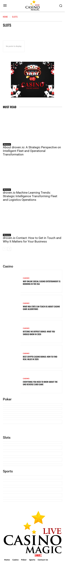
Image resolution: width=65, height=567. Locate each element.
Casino (26, 278)
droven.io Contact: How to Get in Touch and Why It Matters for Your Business (32, 239)
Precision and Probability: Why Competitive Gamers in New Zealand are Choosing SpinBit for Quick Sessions (32, 483)
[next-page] (9, 249)
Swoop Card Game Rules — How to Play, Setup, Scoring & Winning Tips (32, 413)
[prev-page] (4, 249)
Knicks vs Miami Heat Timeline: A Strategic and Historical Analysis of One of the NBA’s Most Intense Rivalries (32, 495)
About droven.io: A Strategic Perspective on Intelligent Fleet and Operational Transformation (32, 151)
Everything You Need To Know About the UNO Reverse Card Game (40, 383)
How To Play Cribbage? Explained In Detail (21, 408)
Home (5, 16)
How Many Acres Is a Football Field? (18, 500)
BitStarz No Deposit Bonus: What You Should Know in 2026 (39, 333)
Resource (7, 144)
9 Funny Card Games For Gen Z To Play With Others (24, 417)
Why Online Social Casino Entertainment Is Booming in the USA (41, 282)
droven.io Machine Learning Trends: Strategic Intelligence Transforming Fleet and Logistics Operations (30, 196)
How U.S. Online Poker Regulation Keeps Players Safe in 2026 (28, 404)
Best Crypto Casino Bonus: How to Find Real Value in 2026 (40, 358)
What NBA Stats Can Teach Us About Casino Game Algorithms (41, 308)
